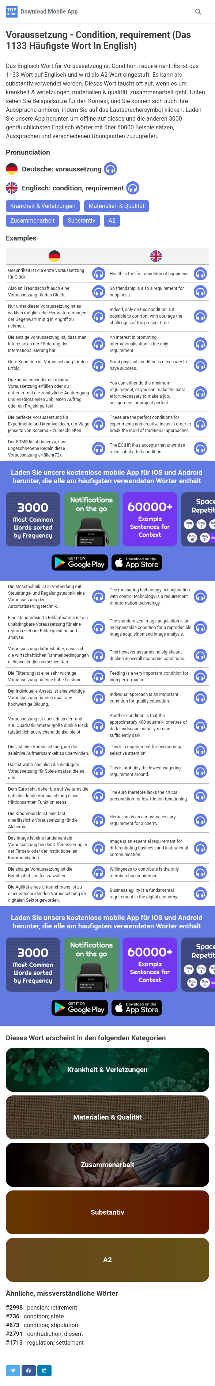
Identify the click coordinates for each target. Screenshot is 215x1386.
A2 (111, 220)
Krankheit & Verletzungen (42, 205)
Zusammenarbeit (32, 220)
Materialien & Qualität (116, 205)
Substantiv (81, 220)
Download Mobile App (49, 11)
